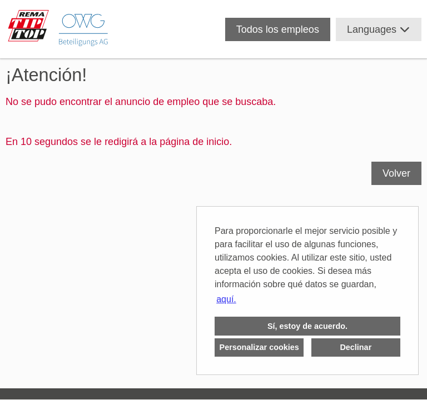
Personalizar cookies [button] (259, 347)
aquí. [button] (226, 299)
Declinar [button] (355, 347)
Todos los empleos (277, 29)
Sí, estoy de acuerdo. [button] (307, 326)
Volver (396, 173)
